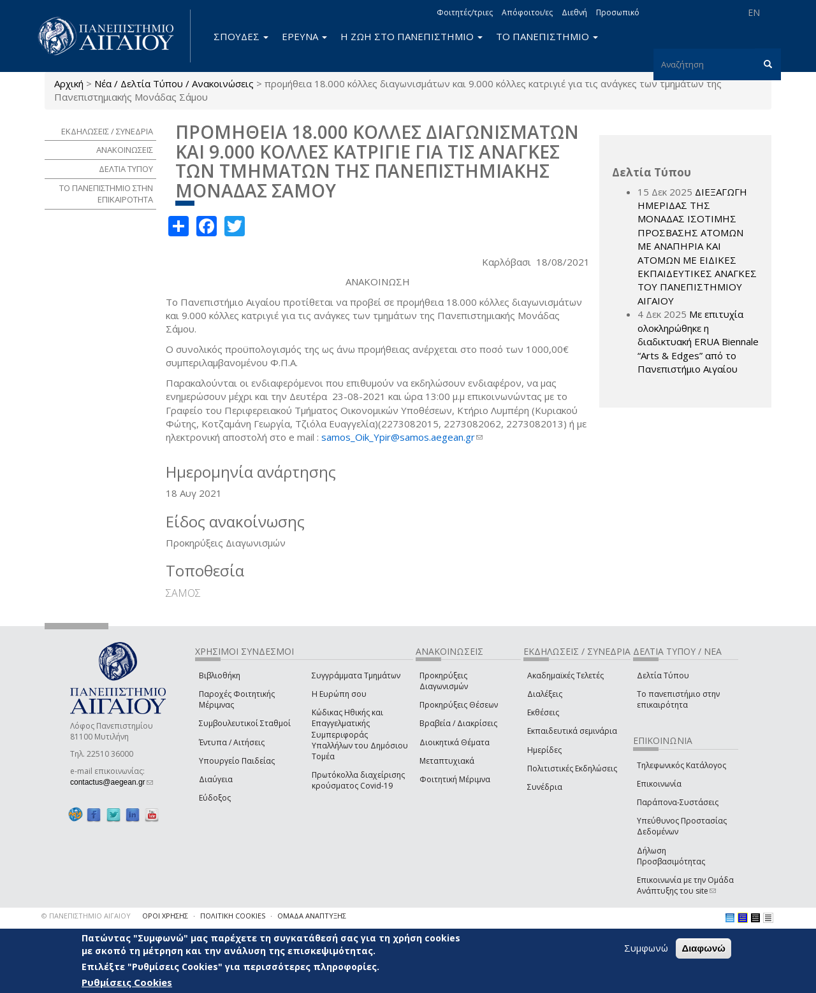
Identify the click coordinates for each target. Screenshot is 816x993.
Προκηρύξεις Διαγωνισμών (443, 681)
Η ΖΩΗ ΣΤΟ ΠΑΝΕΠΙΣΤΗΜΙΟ (411, 36)
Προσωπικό (617, 12)
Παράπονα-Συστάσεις (677, 802)
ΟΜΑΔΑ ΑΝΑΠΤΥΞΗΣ (311, 915)
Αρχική (69, 83)
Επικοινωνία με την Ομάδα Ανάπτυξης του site (685, 885)
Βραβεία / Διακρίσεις (458, 723)
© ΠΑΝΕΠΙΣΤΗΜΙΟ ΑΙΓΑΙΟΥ (86, 915)
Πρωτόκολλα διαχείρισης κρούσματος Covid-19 (358, 780)
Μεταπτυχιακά (446, 760)
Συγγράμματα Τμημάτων (356, 675)
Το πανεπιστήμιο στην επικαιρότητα (678, 699)
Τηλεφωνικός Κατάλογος (681, 765)
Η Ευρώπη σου (339, 694)
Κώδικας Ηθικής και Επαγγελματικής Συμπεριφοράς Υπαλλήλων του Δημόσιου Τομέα (360, 734)
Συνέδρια (544, 787)
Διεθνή (574, 12)
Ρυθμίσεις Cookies (127, 982)
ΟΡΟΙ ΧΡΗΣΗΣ (165, 915)
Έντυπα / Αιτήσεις (232, 742)
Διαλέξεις (544, 694)
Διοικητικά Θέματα (454, 742)
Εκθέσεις (543, 712)
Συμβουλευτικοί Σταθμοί (245, 723)
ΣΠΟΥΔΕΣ (241, 36)
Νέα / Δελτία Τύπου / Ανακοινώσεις (174, 83)
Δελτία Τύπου (663, 675)
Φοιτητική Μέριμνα (454, 779)
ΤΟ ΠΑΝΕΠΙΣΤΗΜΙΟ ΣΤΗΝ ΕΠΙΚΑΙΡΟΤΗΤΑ (106, 194)
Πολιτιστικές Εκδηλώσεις (572, 768)
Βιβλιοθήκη (219, 675)
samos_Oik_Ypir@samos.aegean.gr (402, 437)
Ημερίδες (544, 750)
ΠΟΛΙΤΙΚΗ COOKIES (232, 915)
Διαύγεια (216, 779)
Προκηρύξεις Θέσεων (458, 704)
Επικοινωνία (659, 783)
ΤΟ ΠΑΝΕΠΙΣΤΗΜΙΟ (547, 36)
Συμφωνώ (646, 947)
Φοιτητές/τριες (465, 12)
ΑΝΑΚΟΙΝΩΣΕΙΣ (124, 149)
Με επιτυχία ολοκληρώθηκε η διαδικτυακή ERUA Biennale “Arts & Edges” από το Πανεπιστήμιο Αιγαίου (698, 341)
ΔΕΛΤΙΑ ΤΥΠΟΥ (126, 169)
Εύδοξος (215, 797)
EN (754, 12)
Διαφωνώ (703, 948)
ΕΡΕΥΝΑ (304, 36)
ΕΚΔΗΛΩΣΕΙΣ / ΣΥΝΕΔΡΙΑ (107, 131)
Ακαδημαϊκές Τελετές (565, 675)
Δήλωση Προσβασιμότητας (671, 856)
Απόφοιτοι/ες (527, 12)
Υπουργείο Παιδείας (237, 760)
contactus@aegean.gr (111, 782)
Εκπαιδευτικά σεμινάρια (572, 730)
